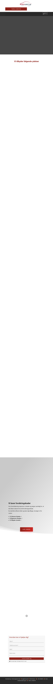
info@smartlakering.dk (21, 680)
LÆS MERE (26, 529)
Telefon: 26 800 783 (16, 9)
